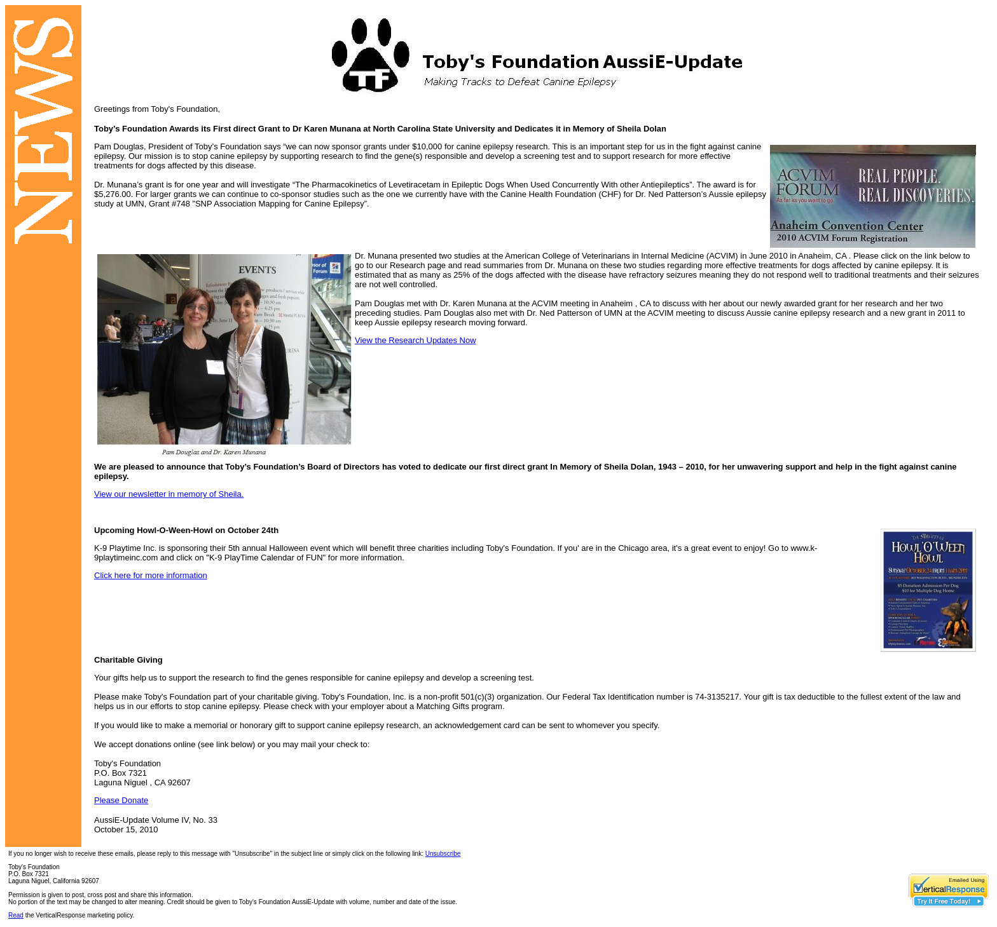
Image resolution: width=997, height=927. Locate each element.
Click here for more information (150, 575)
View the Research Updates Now (415, 340)
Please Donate (121, 800)
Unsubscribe (443, 853)
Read (16, 915)
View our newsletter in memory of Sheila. (169, 494)
